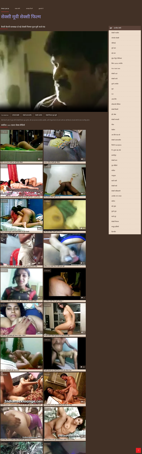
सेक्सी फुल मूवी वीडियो (93, 432)
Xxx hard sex (115, 69)
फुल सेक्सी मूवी (11, 430)
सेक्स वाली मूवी (30, 431)
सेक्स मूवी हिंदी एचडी (91, 445)
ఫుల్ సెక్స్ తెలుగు (105, 437)
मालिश (113, 171)
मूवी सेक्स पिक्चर (77, 445)
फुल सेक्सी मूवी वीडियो (22, 430)
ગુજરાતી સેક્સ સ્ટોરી (98, 440)
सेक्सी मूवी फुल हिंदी (101, 444)
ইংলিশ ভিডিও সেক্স (28, 437)
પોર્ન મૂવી (56, 449)
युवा (112, 89)
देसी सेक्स (116, 438)
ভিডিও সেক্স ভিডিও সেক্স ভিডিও (32, 449)
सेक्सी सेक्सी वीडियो (54, 440)
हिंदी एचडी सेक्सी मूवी (49, 447)
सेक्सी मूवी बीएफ (21, 445)
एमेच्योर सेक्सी (115, 38)
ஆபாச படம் (66, 449)
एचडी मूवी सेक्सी (92, 429)
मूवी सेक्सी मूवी (99, 430)
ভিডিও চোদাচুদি (34, 438)
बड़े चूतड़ (113, 206)
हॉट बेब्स (113, 114)
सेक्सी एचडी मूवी (66, 431)
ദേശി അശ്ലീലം (42, 442)
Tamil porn (76, 449)
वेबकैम (113, 130)
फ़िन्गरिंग (113, 232)
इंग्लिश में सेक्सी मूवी (28, 429)
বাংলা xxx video (106, 438)
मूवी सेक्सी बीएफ (91, 430)
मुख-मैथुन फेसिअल (116, 58)
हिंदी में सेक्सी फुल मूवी (11, 449)
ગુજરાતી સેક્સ (6, 438)
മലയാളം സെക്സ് (123, 447)
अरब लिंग (113, 99)
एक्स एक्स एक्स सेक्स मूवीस (80, 429)
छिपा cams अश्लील (116, 63)
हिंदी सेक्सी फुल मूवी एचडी (85, 444)
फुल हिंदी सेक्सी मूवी (56, 430)
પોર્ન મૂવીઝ (23, 447)
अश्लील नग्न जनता (116, 196)
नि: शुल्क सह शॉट (116, 150)
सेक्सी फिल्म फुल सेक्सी (22, 432)
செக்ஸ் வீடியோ (35, 447)
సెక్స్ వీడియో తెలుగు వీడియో (59, 437)
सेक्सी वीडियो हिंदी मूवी (68, 442)
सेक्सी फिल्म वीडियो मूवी (57, 432)
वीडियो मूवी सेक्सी (119, 430)
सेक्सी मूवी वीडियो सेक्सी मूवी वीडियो (106, 449)
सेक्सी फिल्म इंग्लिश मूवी (21, 444)
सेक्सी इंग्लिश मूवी (56, 431)
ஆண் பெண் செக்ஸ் (117, 444)
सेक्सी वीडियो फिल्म (74, 447)
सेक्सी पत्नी (114, 79)
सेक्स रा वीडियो (55, 442)
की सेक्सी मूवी (62, 447)
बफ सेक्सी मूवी (66, 430)
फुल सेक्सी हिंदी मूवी (45, 430)
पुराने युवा (113, 211)
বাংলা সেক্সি (15, 437)
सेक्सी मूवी (102, 432)
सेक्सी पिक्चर (116, 437)
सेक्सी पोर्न (129, 444)
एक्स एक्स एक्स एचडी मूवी (53, 429)
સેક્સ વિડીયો (133, 440)
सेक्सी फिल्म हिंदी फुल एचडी (37, 440)
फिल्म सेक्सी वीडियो (64, 445)
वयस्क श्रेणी (17, 8)
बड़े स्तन (113, 53)
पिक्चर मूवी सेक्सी (42, 437)
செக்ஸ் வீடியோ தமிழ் (124, 445)
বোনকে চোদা (5, 437)
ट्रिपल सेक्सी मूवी (101, 429)
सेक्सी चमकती (115, 120)
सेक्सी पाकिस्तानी (115, 191)
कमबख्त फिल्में (29, 8)
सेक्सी (124, 437)
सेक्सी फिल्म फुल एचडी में (124, 431)
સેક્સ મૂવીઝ (81, 442)
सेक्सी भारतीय (115, 33)
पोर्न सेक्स (65, 440)
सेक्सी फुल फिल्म (82, 432)
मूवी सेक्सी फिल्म (81, 430)
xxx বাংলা (130, 437)
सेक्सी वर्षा (114, 186)
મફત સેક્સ (114, 442)
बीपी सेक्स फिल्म (92, 442)
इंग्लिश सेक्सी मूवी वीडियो (39, 429)
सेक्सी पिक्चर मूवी (87, 431)
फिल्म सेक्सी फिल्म (84, 440)
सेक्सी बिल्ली (114, 109)
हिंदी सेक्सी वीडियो (108, 447)
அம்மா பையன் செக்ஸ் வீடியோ (64, 438)
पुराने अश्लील (114, 84)
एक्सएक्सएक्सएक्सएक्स (9, 442)
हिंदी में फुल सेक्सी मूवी (19, 440)
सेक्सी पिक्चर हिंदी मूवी (111, 431)
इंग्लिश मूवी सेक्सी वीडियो (16, 429)
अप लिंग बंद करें (115, 135)
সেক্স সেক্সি (73, 440)
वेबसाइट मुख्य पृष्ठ (5, 8)
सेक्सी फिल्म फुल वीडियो (10, 432)
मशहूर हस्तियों (115, 227)
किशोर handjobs (116, 145)
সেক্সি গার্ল (123, 449)
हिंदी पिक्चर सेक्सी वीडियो (39, 444)
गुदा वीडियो (114, 165)
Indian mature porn (106, 445)
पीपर (112, 125)
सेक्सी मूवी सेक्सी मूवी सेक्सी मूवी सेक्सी (61, 444)
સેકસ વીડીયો (94, 438)
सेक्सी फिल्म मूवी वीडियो (44, 432)
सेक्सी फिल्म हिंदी (95, 447)
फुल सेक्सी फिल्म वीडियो (128, 429)
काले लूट (113, 216)
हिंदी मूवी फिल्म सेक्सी (20, 438)
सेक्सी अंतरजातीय (116, 140)
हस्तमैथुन (113, 155)
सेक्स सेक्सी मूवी (38, 431)
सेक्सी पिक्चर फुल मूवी (51, 115)
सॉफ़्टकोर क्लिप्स (115, 104)
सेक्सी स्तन (114, 160)
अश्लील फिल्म (111, 440)
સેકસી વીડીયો (83, 438)
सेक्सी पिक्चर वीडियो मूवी (99, 431)
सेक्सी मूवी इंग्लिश (110, 432)
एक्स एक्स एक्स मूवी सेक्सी (67, 429)
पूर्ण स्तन (113, 48)
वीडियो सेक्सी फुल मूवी (129, 430)
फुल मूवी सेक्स (118, 429)
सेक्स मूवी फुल (22, 431)
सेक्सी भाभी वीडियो (87, 449)
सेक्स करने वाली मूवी (12, 431)
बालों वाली (114, 181)
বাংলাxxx (48, 449)
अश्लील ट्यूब (132, 438)
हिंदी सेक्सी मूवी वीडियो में (26, 442)
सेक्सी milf (114, 74)
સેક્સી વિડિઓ (122, 440)
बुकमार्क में (41, 8)
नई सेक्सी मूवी (110, 429)
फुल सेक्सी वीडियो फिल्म (34, 430)
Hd (112, 94)
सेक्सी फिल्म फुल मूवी (90, 437)
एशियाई (113, 43)
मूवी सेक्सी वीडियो (109, 430)
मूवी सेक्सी (73, 430)
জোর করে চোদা (76, 437)
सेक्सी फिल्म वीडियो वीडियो (70, 432)
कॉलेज (113, 201)
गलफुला (113, 176)
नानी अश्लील (45, 438)
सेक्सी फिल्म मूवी (33, 432)
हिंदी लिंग (124, 438)
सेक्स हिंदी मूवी (47, 431)
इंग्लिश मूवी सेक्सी (5, 429)
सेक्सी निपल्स (115, 222)
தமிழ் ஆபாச (104, 442)
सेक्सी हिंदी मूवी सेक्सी (48, 445)
